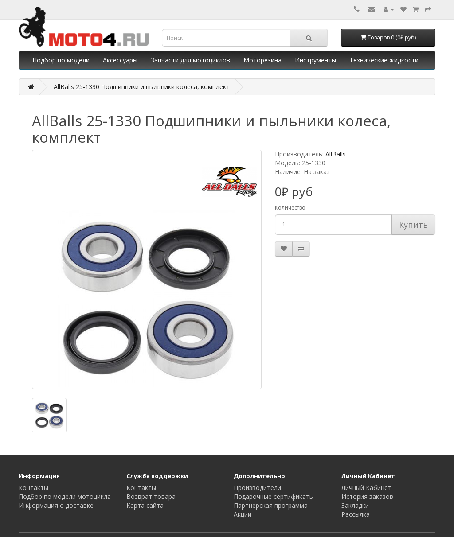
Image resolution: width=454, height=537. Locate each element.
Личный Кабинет (366, 487)
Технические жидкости (384, 60)
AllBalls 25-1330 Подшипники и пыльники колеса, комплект (142, 86)
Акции (242, 514)
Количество (290, 207)
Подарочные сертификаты (274, 496)
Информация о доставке (56, 505)
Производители (257, 487)
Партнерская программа (271, 505)
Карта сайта (145, 505)
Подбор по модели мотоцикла (65, 496)
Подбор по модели (61, 60)
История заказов (367, 496)
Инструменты (315, 60)
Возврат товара (151, 496)
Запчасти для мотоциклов (190, 60)
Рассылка (355, 514)
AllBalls (335, 154)
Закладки (355, 505)
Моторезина (262, 60)
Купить (413, 224)
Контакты (33, 487)
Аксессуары (120, 60)
